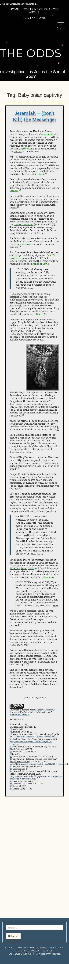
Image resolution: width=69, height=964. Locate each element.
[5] (11, 734)
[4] (11, 731)
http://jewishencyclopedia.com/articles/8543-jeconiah (31, 742)
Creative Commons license (32, 947)
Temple (14, 190)
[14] (11, 781)
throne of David (22, 244)
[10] (11, 756)
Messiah (28, 148)
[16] (11, 786)
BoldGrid (26, 953)
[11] (11, 766)
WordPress (55, 953)
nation (18, 151)
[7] (11, 749)
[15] (11, 783)
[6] (10, 746)
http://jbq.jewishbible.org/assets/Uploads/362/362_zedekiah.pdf (39, 764)
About (34, 12)
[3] (11, 729)
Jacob (31, 568)
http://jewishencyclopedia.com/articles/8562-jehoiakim (33, 737)
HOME (14, 9)
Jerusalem (47, 134)
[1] (10, 724)
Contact (47, 951)
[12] (11, 769)
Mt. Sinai (39, 173)
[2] (11, 727)
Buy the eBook (34, 18)
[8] (11, 751)
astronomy (48, 577)
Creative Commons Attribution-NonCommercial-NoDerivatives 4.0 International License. (32, 712)
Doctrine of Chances (40, 9)
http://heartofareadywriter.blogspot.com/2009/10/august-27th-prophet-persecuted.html (36, 777)
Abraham (15, 568)
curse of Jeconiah (23, 224)
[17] (11, 788)
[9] (11, 754)
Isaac (24, 568)
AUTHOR (9, 947)
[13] (11, 771)
